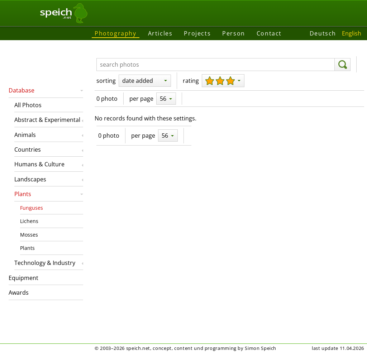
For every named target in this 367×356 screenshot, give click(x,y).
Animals (25, 135)
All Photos (28, 105)
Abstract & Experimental (47, 120)
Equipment (23, 278)
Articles (160, 33)
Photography (116, 33)
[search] (342, 64)
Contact (269, 33)
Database (21, 90)
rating (191, 81)
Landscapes (30, 179)
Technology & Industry (44, 263)
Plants (22, 194)
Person (233, 33)
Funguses (31, 207)
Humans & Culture (39, 164)
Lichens (29, 221)
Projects (197, 33)
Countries (27, 149)
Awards (19, 292)
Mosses (29, 234)
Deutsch (323, 33)
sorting (106, 81)
